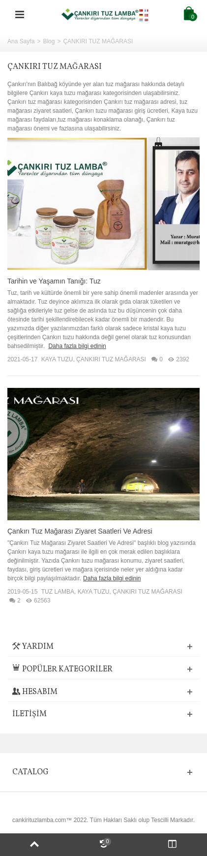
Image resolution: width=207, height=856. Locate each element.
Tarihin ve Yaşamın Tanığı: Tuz (54, 281)
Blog (49, 41)
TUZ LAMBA (57, 591)
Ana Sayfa (20, 41)
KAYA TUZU (57, 359)
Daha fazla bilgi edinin (77, 346)
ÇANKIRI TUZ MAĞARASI (111, 359)
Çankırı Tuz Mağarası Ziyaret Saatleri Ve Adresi (79, 531)
